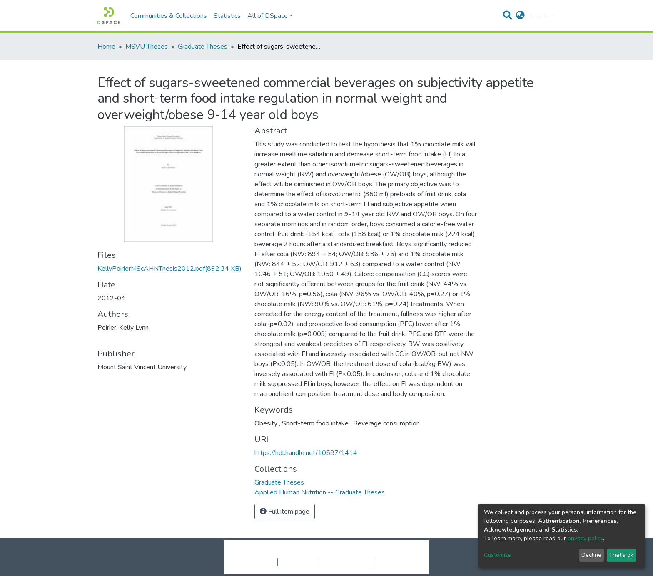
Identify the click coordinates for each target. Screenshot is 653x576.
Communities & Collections (168, 15)
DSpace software (275, 553)
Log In (539, 15)
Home (106, 46)
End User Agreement (347, 562)
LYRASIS (389, 553)
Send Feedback (398, 562)
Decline (591, 555)
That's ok (621, 555)
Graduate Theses (202, 46)
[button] (520, 16)
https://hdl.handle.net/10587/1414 (305, 452)
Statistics (227, 15)
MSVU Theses (146, 46)
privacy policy (585, 538)
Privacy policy (298, 562)
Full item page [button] (284, 511)
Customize (497, 555)
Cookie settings (255, 562)
